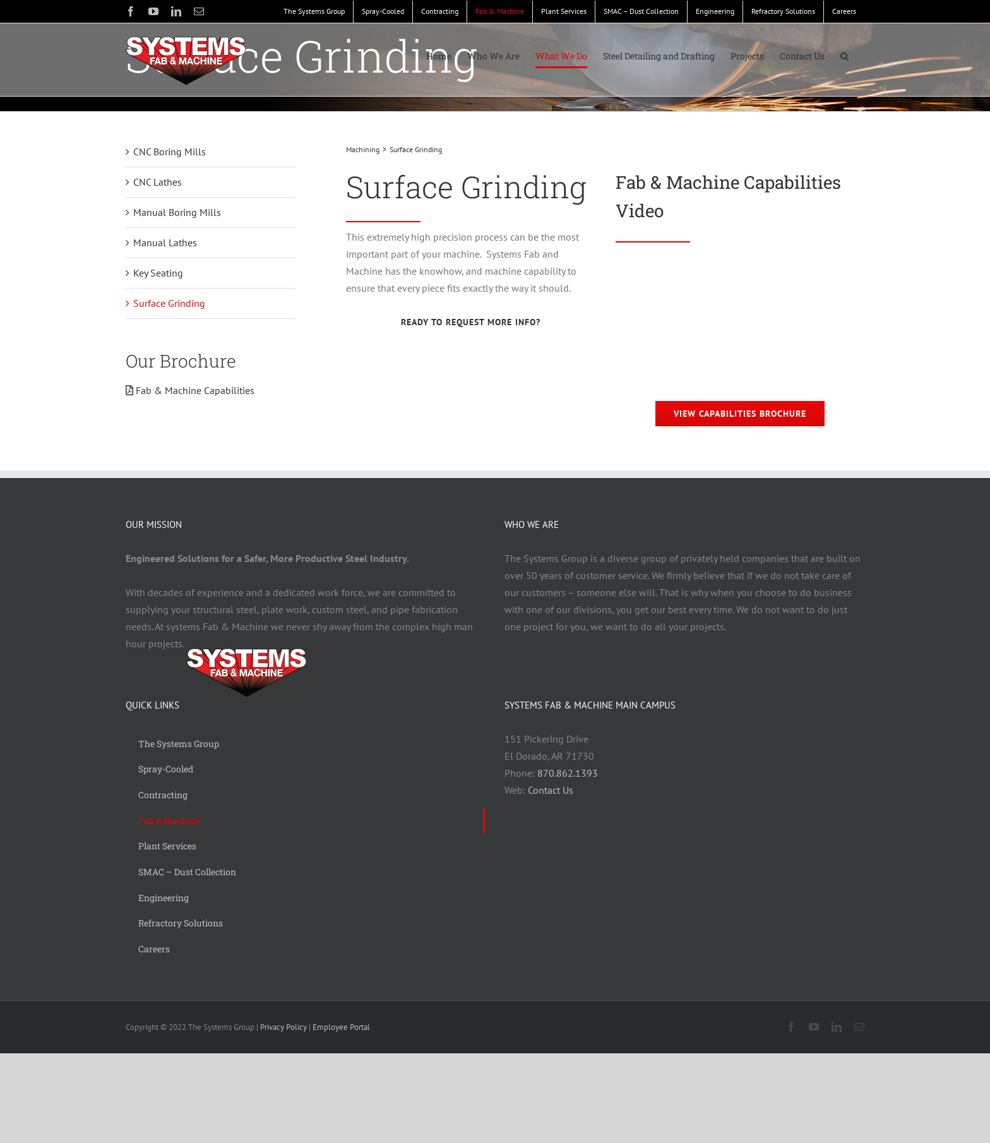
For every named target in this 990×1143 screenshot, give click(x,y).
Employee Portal (341, 1027)
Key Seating (158, 272)
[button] (844, 56)
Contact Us (550, 790)
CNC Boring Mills (169, 151)
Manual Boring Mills (177, 212)
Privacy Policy (283, 1027)
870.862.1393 (567, 773)
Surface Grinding (169, 303)
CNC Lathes (157, 182)
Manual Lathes (165, 242)
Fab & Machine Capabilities (190, 390)
